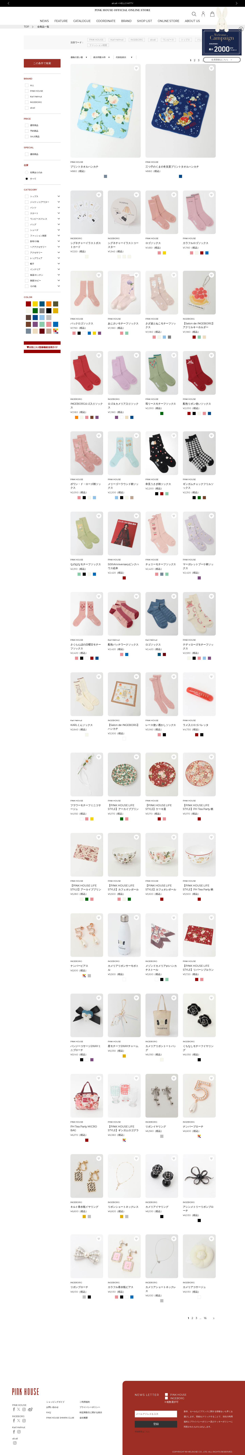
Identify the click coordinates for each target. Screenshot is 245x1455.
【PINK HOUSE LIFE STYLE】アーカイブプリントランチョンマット (85, 887)
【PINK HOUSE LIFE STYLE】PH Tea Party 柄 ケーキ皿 (198, 807)
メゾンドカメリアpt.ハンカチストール (161, 967)
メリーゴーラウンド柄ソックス (123, 485)
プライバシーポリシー (90, 1407)
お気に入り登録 (136, 68)
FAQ (48, 1412)
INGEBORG (36, 102)
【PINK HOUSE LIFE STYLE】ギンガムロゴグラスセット (123, 1128)
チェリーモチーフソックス (160, 564)
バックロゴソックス (81, 323)
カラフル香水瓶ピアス (120, 1287)
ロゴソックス (153, 243)
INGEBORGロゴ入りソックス (86, 405)
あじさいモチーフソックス (123, 323)
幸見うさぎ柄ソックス (158, 484)
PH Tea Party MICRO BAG (83, 1128)
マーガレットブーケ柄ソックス (198, 566)
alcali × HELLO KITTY (122, 3)
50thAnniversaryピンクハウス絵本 (123, 566)
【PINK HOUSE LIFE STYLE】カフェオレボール (123, 887)
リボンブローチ (79, 1287)
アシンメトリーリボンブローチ (198, 1208)
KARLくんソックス (81, 725)
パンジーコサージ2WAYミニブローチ (85, 1048)
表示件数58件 (99, 57)
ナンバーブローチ (193, 1126)
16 (205, 1318)
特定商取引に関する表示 (91, 1412)
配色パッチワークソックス (123, 644)
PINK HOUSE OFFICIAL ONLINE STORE (122, 10)
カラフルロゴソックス (195, 243)
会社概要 (84, 1417)
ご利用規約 (85, 1402)
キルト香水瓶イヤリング (84, 1206)
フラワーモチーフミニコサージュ (85, 807)
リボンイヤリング (155, 1126)
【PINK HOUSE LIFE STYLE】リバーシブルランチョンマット (198, 968)
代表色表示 (121, 57)
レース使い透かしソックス (160, 725)
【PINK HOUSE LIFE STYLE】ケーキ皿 (158, 807)
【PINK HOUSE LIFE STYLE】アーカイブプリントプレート (123, 807)
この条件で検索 (42, 63)
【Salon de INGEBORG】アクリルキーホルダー (199, 325)
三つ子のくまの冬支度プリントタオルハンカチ (172, 166)
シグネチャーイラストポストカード (85, 244)
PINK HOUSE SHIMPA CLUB (60, 1417)
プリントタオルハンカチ (84, 166)
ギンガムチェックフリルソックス (198, 485)
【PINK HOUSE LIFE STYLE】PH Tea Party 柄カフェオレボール (198, 887)
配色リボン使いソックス (197, 403)
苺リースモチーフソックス (160, 403)
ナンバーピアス (79, 965)
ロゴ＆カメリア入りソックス (123, 405)
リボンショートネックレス (123, 1206)
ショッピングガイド (55, 1402)
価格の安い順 (77, 57)
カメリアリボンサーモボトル (123, 967)
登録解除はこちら (142, 1431)
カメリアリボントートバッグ (160, 1048)
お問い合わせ (52, 1407)
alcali (32, 107)
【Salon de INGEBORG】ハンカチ (124, 726)
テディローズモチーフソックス (198, 646)
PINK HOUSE (36, 91)
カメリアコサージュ (194, 1287)
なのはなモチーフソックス (85, 564)
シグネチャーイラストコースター (123, 244)
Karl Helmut (36, 96)
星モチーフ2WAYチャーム (123, 1046)
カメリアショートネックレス (160, 1289)
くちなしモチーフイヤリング (198, 1048)
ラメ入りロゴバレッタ (195, 725)
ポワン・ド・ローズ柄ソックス (85, 485)
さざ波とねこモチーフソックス (160, 325)
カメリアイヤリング (156, 1206)
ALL (32, 85)
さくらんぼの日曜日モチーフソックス (85, 646)
